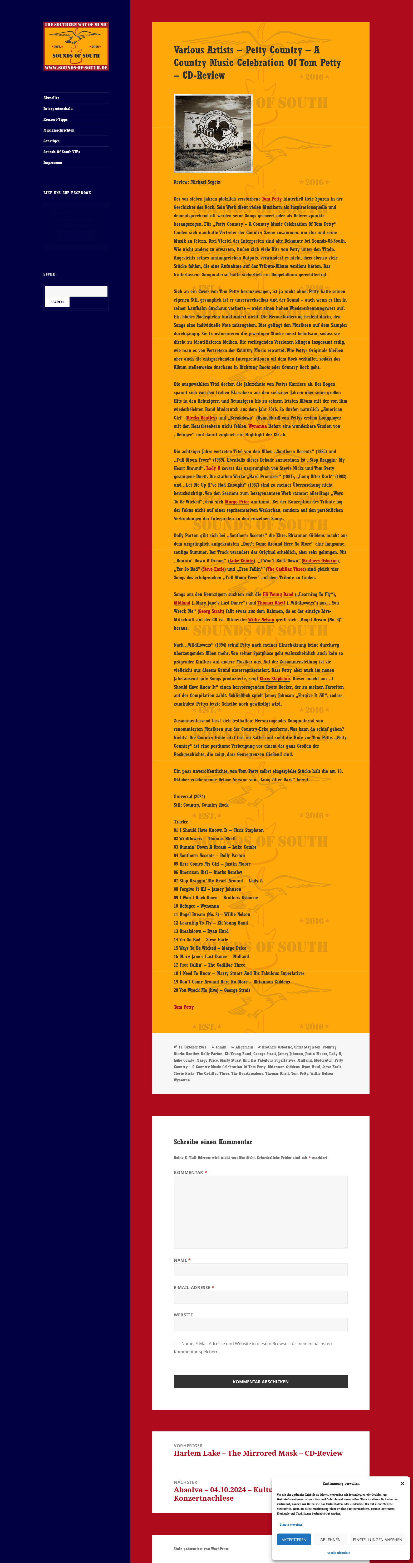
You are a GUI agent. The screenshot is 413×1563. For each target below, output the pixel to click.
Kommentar (190, 1172)
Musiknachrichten (59, 130)
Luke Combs (241, 560)
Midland (182, 603)
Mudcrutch (323, 1060)
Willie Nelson (261, 619)
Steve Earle (213, 569)
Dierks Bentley (201, 418)
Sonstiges (51, 140)
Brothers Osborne (320, 560)
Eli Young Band (278, 594)
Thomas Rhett (271, 603)
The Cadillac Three (285, 569)
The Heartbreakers (247, 1073)
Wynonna (257, 426)
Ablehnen (330, 1539)
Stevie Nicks (184, 1073)
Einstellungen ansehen (377, 1539)
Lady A (213, 468)
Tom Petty (272, 199)
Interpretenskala (58, 108)
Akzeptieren (294, 1539)
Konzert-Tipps (55, 119)
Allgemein (244, 1047)
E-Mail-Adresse (194, 1287)
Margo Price (237, 502)
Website (183, 1315)
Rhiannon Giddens (284, 1066)
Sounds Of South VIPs (61, 151)
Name (182, 1260)
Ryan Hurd (311, 1066)
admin (221, 1047)
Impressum (52, 162)
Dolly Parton (212, 1053)
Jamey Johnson (290, 1053)
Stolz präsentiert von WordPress (201, 1548)
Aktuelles (51, 97)
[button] (402, 1483)
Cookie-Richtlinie (338, 1553)
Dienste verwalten (291, 1524)
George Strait (264, 1053)
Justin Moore (316, 1053)
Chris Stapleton (275, 678)
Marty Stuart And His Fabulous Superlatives (257, 1060)
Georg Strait (211, 611)
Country (329, 1047)
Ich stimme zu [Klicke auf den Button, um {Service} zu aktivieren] (76, 236)
